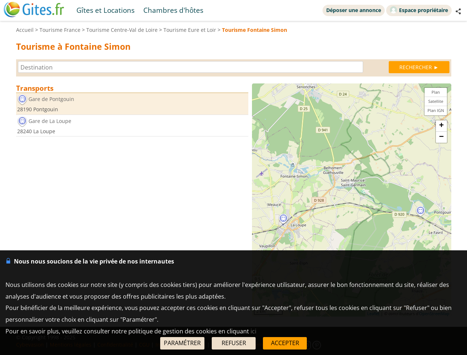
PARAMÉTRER (182, 343)
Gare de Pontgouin (51, 99)
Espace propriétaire (419, 10)
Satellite (435, 101)
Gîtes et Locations (105, 10)
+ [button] (441, 125)
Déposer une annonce (353, 10)
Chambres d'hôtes (173, 10)
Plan (436, 92)
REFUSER (234, 343)
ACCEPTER (285, 343)
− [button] (441, 137)
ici (253, 331)
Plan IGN (436, 110)
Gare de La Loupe (50, 120)
